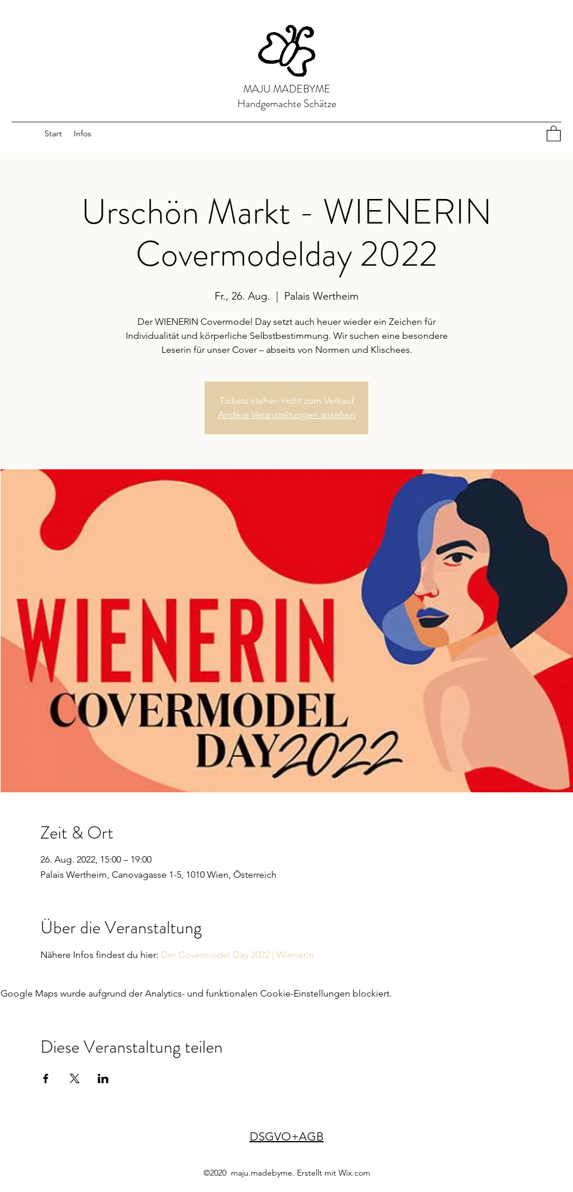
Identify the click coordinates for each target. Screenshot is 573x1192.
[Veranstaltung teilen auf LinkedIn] (103, 1078)
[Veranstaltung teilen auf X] (74, 1078)
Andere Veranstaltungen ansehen (286, 414)
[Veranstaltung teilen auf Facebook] (45, 1078)
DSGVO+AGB (287, 1136)
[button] (554, 133)
